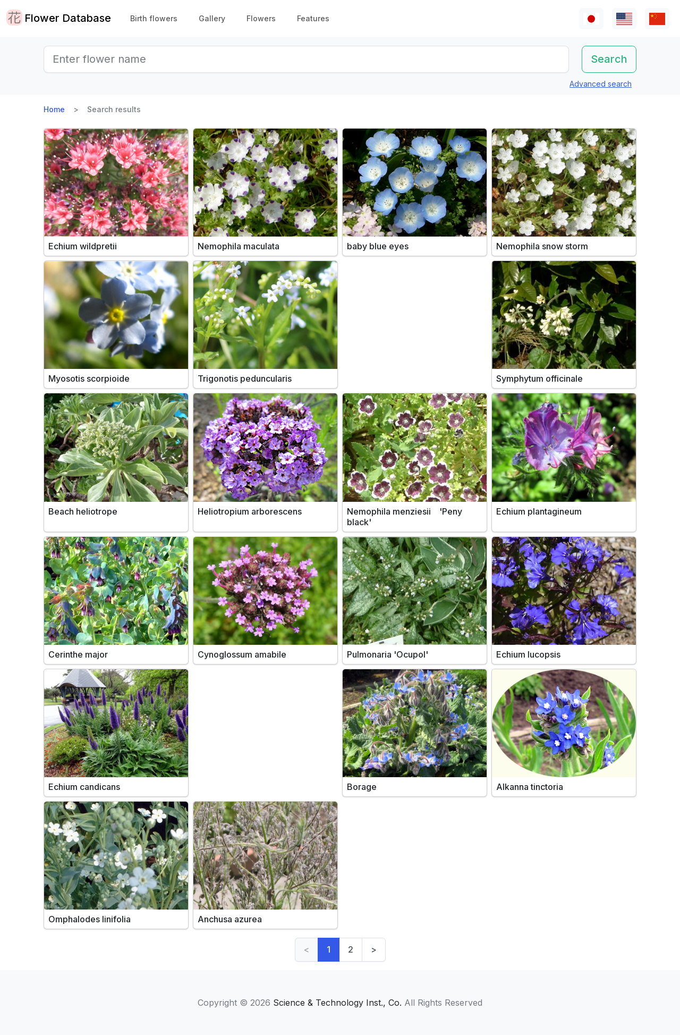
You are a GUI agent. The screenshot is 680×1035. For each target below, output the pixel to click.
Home (54, 109)
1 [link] (328, 949)
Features (313, 18)
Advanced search (601, 83)
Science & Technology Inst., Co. (337, 1002)
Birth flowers (153, 18)
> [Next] (374, 949)
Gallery (212, 18)
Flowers (261, 18)
